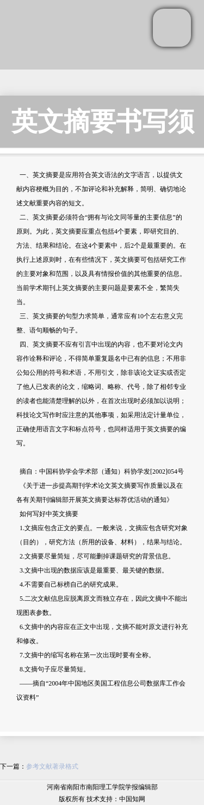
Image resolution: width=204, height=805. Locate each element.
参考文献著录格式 (52, 766)
